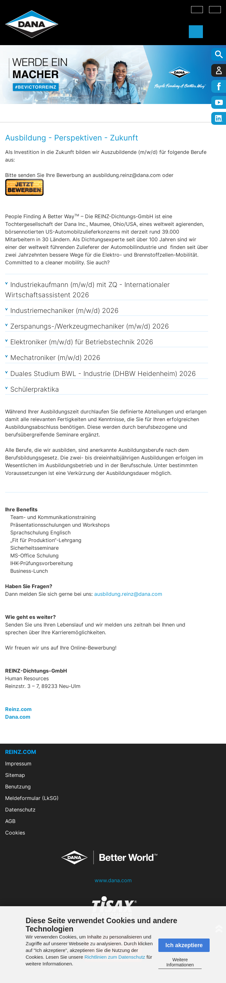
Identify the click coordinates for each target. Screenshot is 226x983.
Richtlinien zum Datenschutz (114, 957)
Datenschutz (20, 809)
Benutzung (18, 786)
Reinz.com (18, 709)
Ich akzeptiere (184, 945)
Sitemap (15, 775)
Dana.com (17, 717)
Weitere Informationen (180, 962)
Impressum (18, 763)
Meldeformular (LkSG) (32, 798)
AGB (10, 821)
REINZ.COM (20, 752)
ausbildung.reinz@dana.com (128, 594)
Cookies (15, 832)
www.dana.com (113, 880)
